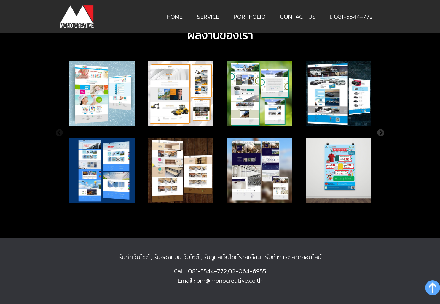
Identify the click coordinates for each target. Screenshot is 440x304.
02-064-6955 (247, 271)
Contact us (298, 16)
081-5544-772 (351, 16)
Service (208, 16)
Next (381, 133)
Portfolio (250, 16)
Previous (59, 133)
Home (175, 16)
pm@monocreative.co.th (229, 280)
